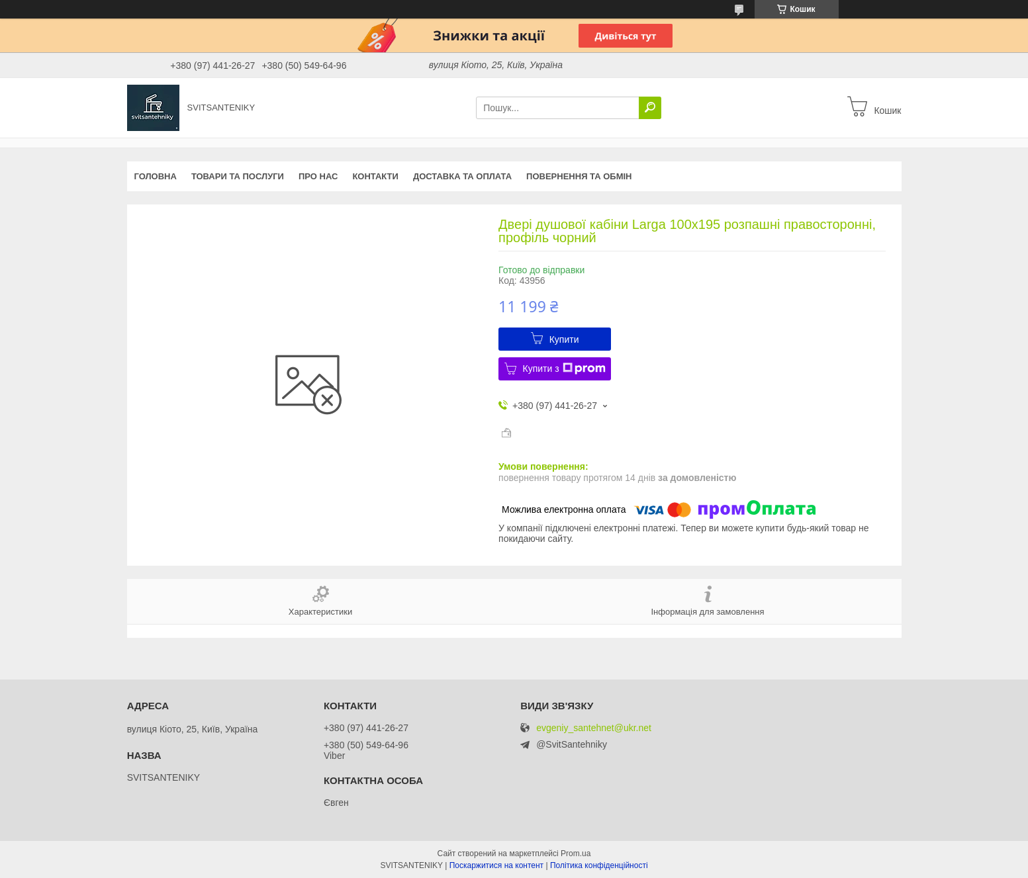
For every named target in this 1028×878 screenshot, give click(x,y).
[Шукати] (650, 108)
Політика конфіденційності (599, 865)
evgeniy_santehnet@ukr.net (593, 728)
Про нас (318, 176)
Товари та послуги (237, 176)
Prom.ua (575, 853)
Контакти (375, 176)
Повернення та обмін (578, 176)
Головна (155, 176)
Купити (564, 339)
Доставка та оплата (462, 176)
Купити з (564, 368)
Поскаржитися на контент (496, 865)
